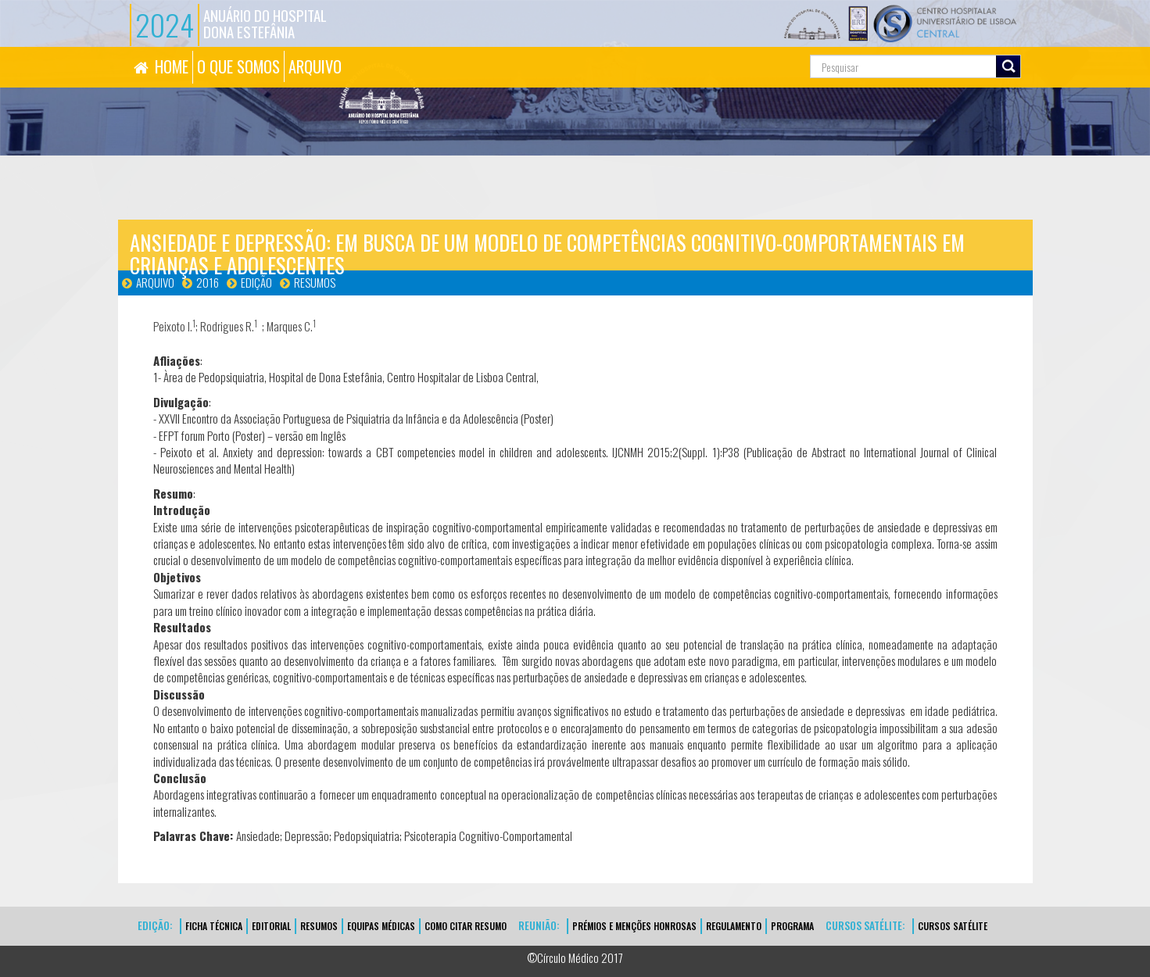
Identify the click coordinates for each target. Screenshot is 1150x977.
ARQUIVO (315, 66)
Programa (792, 925)
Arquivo (155, 282)
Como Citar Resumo (466, 925)
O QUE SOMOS (238, 66)
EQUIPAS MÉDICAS (381, 925)
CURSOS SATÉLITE (952, 925)
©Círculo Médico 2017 (575, 957)
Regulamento (733, 925)
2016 (207, 282)
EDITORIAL (271, 925)
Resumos (314, 282)
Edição (256, 282)
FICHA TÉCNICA (213, 925)
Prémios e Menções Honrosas (634, 925)
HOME (171, 66)
